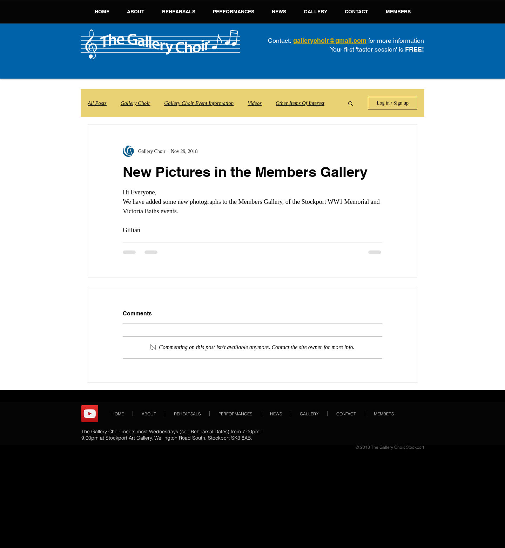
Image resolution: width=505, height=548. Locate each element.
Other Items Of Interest (300, 103)
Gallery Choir (135, 103)
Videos (255, 103)
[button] (350, 103)
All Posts (97, 103)
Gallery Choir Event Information (199, 103)
